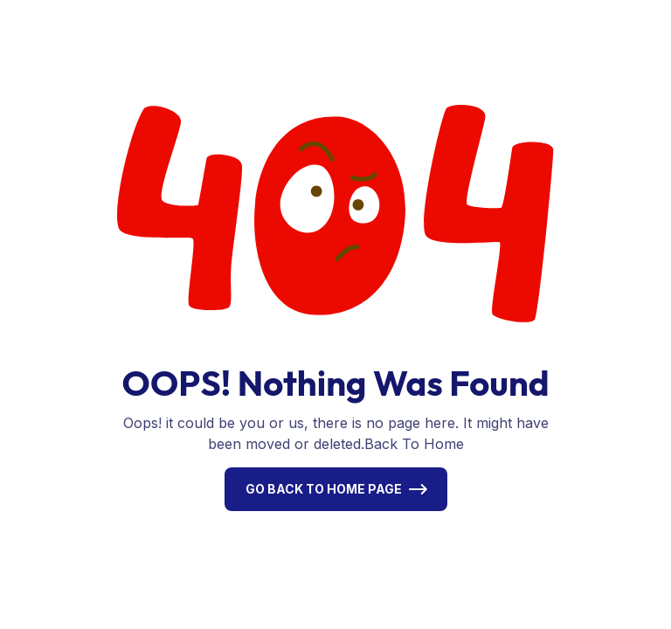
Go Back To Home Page (324, 488)
